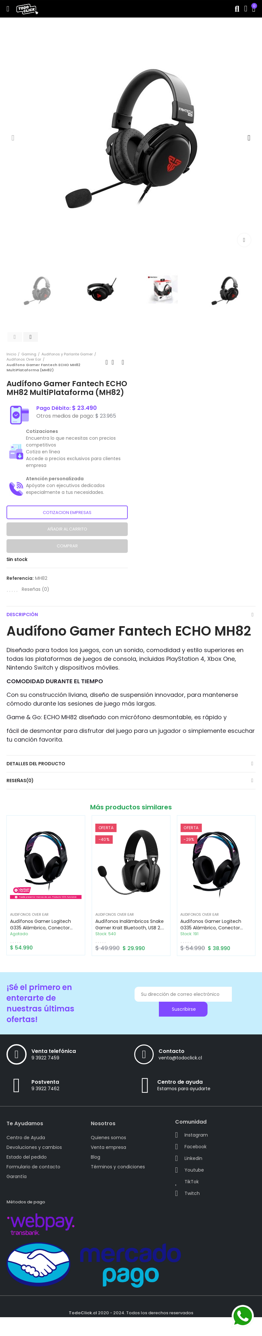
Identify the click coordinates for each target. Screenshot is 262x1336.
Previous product (107, 362)
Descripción (22, 614)
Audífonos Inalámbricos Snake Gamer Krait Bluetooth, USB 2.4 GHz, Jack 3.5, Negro (129, 927)
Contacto (172, 1051)
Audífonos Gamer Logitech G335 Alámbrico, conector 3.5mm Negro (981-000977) (212, 927)
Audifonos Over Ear (29, 914)
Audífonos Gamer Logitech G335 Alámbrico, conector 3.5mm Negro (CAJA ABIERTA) (43, 927)
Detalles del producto (35, 763)
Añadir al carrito (67, 529)
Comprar (67, 546)
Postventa (45, 1082)
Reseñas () (35, 589)
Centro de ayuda (180, 1082)
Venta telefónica (53, 1051)
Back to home (115, 362)
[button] (12, 138)
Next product (123, 362)
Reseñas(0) (20, 780)
